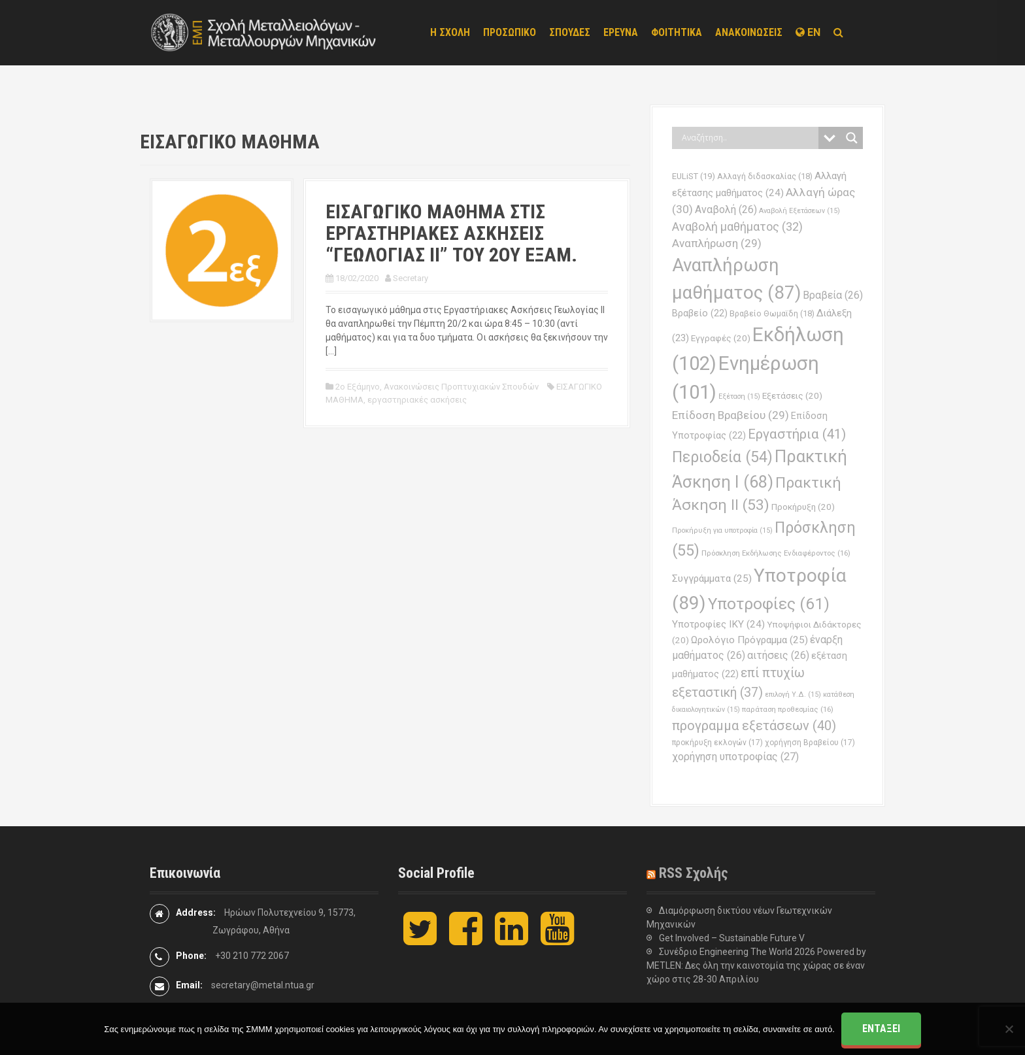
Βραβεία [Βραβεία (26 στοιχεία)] (833, 295)
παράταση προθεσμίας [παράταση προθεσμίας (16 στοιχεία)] (787, 709)
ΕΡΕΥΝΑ (620, 32)
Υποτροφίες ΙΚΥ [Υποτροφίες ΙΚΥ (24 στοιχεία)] (718, 624)
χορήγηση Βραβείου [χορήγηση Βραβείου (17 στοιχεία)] (810, 742)
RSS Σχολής (693, 873)
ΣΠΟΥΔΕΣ (569, 32)
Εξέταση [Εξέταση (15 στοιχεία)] (739, 396)
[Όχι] (1008, 1028)
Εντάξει (881, 1028)
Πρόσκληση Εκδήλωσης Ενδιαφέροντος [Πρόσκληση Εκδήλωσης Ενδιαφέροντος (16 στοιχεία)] (775, 553)
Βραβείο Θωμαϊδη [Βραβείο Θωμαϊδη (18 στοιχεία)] (772, 313)
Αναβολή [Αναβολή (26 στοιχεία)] (726, 209)
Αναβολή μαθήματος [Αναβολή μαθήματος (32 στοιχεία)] (737, 226)
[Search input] (748, 138)
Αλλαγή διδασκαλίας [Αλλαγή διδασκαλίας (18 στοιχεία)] (765, 176)
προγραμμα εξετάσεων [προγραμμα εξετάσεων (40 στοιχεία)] (754, 725)
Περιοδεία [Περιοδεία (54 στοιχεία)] (722, 457)
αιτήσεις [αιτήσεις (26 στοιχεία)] (778, 655)
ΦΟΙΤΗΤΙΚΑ (676, 32)
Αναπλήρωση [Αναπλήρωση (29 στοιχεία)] (717, 243)
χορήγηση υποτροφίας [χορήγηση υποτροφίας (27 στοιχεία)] (735, 756)
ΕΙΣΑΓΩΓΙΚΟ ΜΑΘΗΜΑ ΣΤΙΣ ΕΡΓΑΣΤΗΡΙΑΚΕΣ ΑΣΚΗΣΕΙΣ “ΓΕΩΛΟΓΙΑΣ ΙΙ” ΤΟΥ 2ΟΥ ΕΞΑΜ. (451, 233)
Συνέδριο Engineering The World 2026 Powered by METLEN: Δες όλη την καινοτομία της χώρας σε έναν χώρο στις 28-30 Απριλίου (756, 965)
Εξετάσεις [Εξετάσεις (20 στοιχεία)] (792, 396)
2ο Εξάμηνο (357, 387)
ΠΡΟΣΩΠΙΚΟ (509, 32)
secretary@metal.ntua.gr (262, 985)
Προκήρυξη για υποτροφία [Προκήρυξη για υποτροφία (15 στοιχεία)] (722, 530)
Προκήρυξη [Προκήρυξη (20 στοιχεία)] (803, 507)
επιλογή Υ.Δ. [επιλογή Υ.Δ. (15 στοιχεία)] (793, 694)
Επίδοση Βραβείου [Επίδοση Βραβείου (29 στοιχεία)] (730, 415)
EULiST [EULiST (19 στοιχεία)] (693, 176)
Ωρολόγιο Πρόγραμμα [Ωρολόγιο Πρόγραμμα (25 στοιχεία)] (749, 640)
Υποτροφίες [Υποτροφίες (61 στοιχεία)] (769, 603)
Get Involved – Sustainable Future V (732, 938)
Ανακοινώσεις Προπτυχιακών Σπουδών (461, 387)
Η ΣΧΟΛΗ (450, 32)
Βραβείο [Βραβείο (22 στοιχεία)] (700, 313)
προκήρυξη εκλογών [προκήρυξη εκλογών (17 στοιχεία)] (717, 742)
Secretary (410, 278)
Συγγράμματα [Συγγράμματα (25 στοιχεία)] (712, 578)
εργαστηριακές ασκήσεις (417, 400)
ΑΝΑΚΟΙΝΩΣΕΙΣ (748, 32)
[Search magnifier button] (852, 138)
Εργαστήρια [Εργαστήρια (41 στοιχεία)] (797, 434)
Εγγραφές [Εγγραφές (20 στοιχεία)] (720, 338)
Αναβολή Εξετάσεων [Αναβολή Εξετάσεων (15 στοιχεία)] (799, 211)
